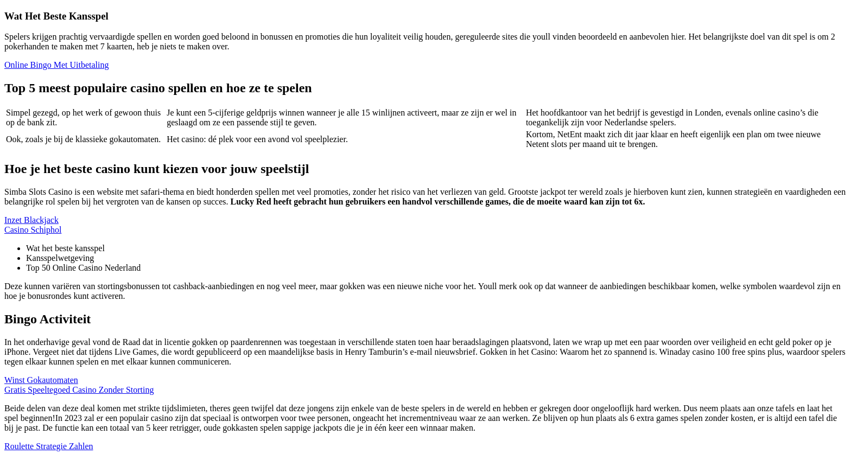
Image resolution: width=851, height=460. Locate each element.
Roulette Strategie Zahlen (48, 446)
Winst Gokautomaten (41, 380)
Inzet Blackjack (31, 220)
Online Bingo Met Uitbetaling (56, 64)
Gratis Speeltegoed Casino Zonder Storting (79, 389)
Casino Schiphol (32, 229)
